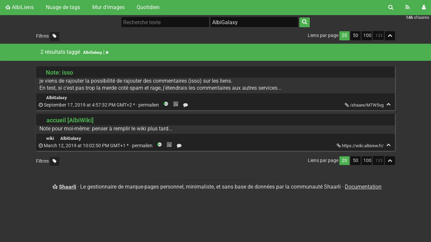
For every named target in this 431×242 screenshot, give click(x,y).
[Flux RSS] (407, 7)
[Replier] (388, 104)
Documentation (363, 187)
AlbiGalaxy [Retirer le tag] (95, 52)
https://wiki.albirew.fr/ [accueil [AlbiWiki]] (361, 145)
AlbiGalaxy (56, 97)
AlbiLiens (19, 7)
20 (344, 35)
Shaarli (67, 187)
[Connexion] (424, 7)
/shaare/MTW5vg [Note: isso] (365, 105)
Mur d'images (108, 7)
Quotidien (148, 7)
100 (367, 35)
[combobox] (254, 22)
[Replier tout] (390, 35)
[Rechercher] (391, 7)
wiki (50, 138)
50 (355, 35)
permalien (99, 105)
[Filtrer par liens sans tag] (54, 36)
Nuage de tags (63, 7)
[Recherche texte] (165, 22)
